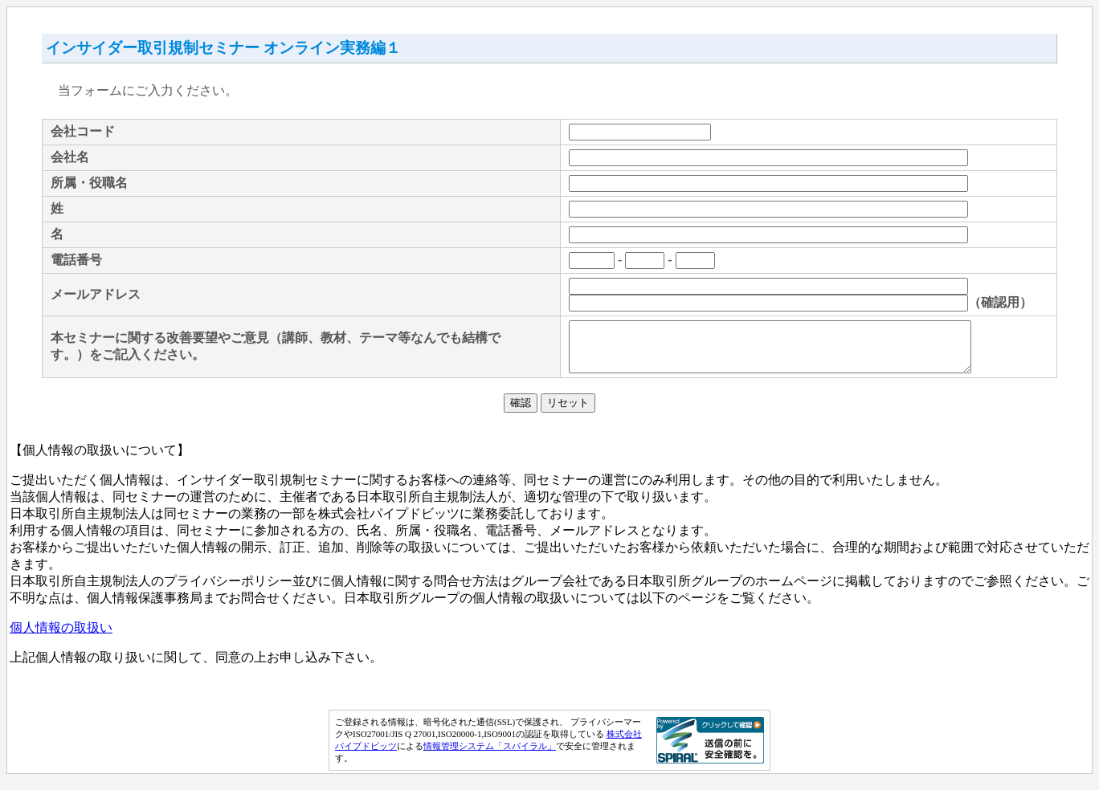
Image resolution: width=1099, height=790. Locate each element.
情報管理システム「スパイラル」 (489, 755)
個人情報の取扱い (61, 637)
